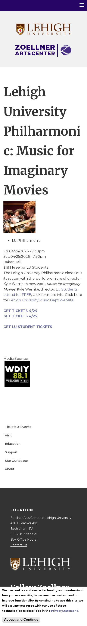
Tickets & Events (18, 427)
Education (13, 444)
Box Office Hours (23, 539)
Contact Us (18, 545)
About (9, 469)
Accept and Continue (21, 620)
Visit (8, 435)
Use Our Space (16, 461)
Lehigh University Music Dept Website (41, 300)
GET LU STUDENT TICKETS (27, 327)
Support (11, 452)
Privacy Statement (64, 611)
